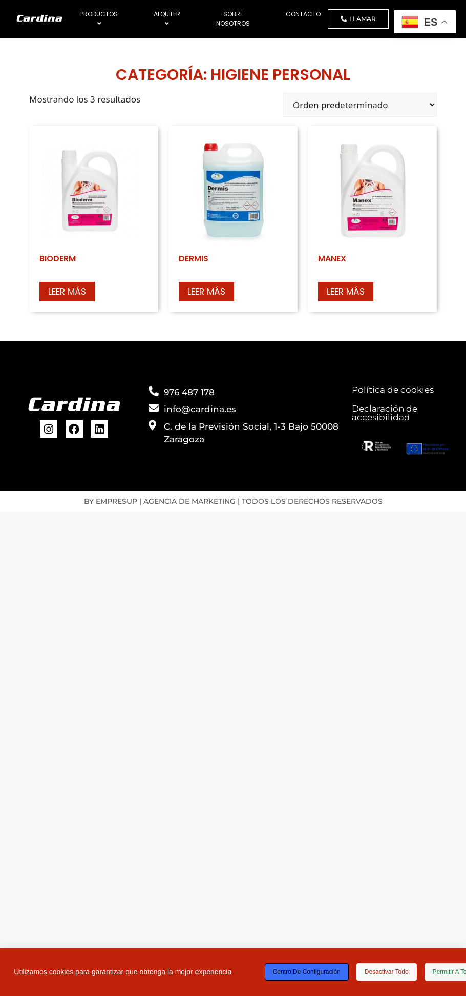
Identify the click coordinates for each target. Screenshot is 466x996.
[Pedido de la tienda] (360, 105)
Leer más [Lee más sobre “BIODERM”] (67, 292)
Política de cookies (393, 389)
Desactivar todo (387, 971)
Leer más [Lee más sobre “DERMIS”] (206, 292)
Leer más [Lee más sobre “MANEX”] (346, 292)
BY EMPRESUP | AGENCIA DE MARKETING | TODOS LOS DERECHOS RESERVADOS (233, 501)
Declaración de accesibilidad (384, 412)
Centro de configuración (307, 971)
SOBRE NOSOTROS (233, 19)
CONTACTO (303, 14)
